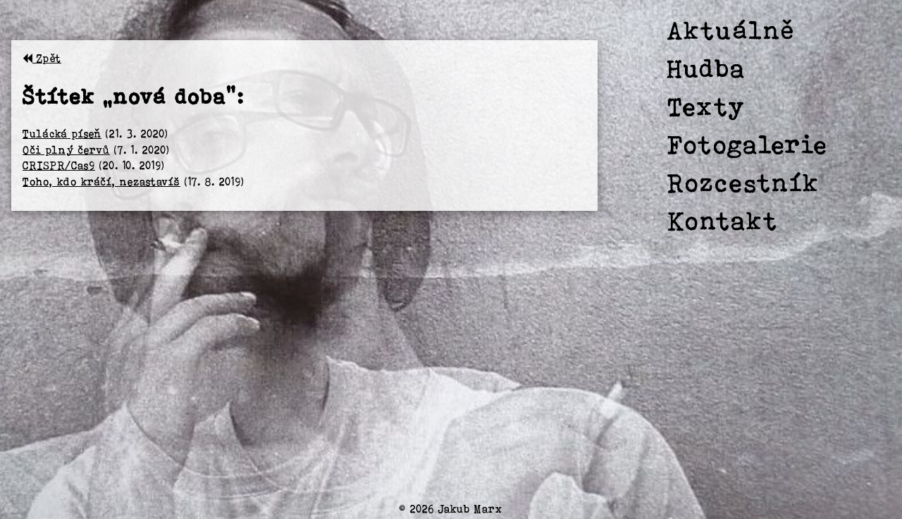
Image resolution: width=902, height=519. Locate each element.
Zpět (42, 58)
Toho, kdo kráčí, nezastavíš (101, 182)
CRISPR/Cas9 (59, 165)
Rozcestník (743, 182)
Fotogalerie (747, 144)
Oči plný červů (66, 150)
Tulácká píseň (62, 134)
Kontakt (722, 220)
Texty (706, 106)
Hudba (706, 68)
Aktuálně (731, 30)
